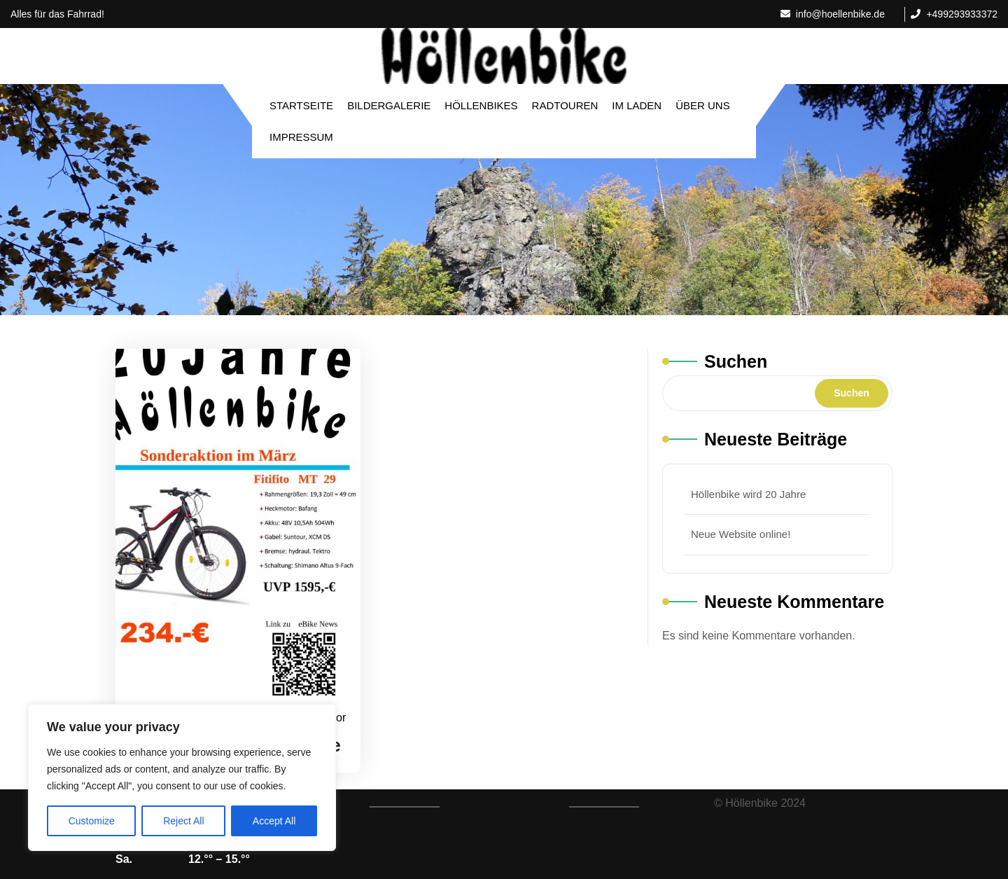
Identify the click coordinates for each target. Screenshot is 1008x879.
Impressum (301, 137)
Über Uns (703, 105)
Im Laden (637, 105)
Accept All (274, 820)
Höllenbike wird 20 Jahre (748, 494)
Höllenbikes (480, 105)
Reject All (183, 820)
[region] (182, 777)
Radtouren (565, 105)
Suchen (735, 361)
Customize (92, 820)
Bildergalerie (388, 105)
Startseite (301, 105)
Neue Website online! (740, 534)
